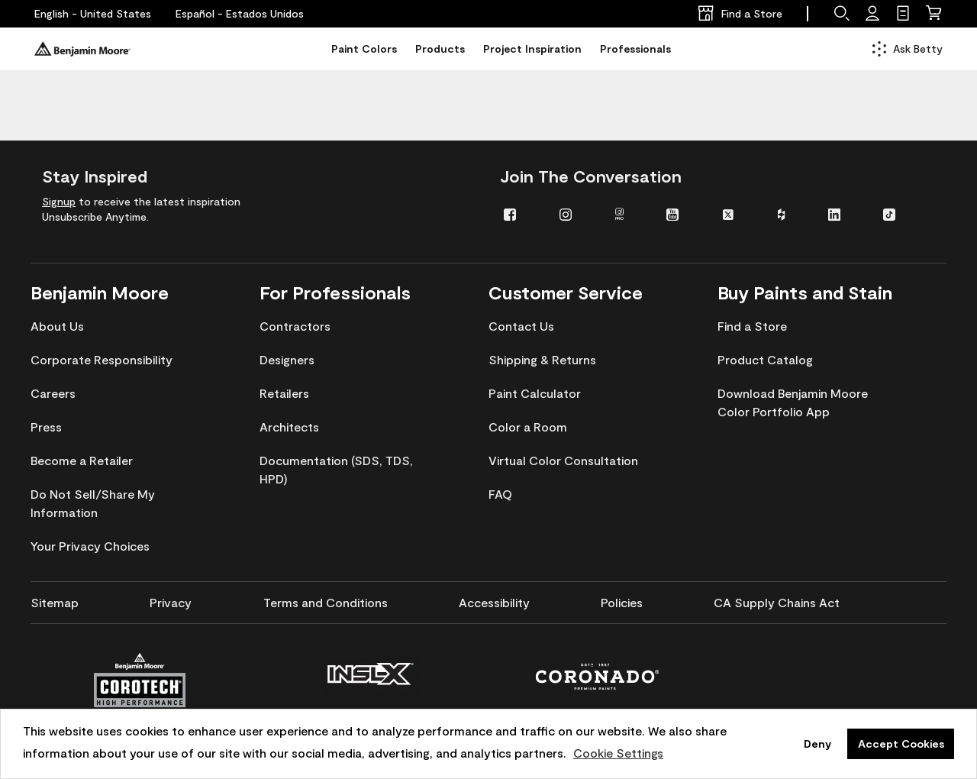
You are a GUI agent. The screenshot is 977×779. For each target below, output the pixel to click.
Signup (59, 201)
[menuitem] (520, 213)
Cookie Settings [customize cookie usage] (618, 752)
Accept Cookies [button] (901, 743)
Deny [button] (817, 743)
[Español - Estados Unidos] (240, 13)
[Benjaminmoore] (82, 49)
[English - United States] (92, 13)
